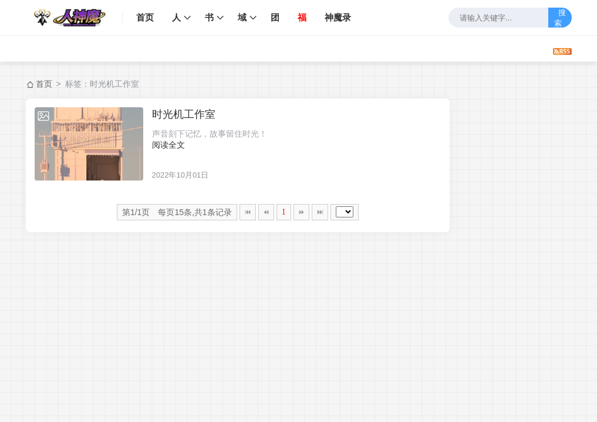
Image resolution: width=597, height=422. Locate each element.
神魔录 (338, 17)
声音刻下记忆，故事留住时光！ (209, 133)
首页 (145, 17)
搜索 (560, 18)
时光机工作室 (183, 114)
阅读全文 (168, 144)
